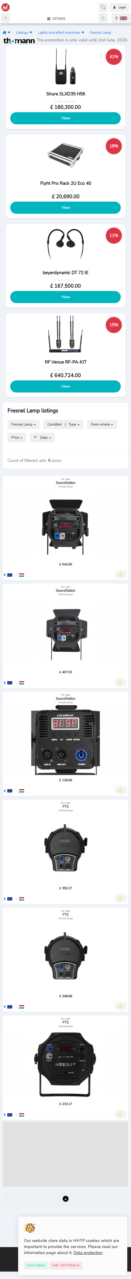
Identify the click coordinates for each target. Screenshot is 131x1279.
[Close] (36, 1265)
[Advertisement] (65, 1154)
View (65, 118)
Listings (22, 32)
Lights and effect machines (59, 32)
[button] (121, 18)
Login (119, 7)
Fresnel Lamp (100, 32)
